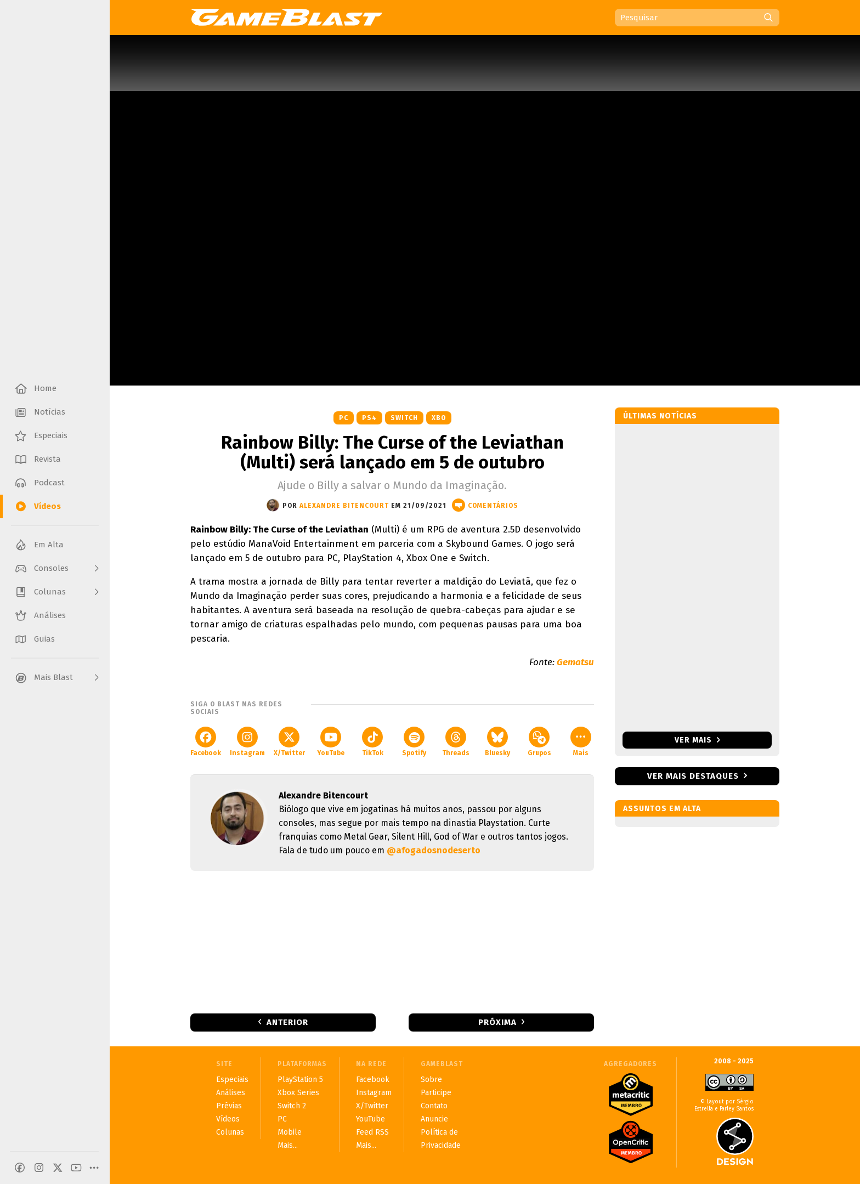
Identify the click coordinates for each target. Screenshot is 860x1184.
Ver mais (697, 740)
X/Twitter (289, 742)
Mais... (288, 1145)
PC (343, 418)
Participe (436, 1092)
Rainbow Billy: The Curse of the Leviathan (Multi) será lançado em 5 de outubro (392, 452)
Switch (404, 418)
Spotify (414, 742)
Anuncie (434, 1119)
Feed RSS (372, 1132)
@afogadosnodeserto (433, 850)
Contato (434, 1106)
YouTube (330, 742)
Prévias (229, 1106)
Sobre (431, 1079)
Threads (455, 742)
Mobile (290, 1132)
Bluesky (497, 742)
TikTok (372, 742)
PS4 (369, 418)
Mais (580, 742)
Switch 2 (292, 1106)
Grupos (539, 742)
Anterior (287, 1022)
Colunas (230, 1132)
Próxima (497, 1022)
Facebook (205, 742)
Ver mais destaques (693, 776)
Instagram (247, 742)
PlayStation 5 (300, 1079)
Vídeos (228, 1119)
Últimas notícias (660, 416)
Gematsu (575, 662)
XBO (439, 418)
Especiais (232, 1079)
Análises (230, 1092)
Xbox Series (298, 1092)
